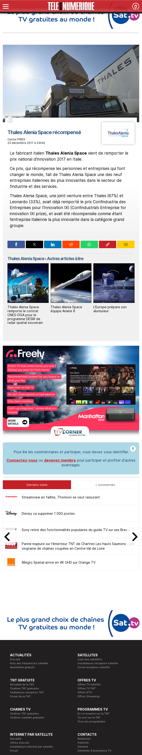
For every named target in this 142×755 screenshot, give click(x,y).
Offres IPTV (85, 617)
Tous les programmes (91, 646)
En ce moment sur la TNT (93, 638)
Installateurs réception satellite (98, 587)
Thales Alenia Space (25, 258)
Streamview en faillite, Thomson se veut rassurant (61, 422)
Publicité (83, 667)
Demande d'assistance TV (94, 675)
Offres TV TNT (86, 613)
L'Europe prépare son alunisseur (110, 309)
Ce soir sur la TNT (89, 642)
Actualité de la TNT (22, 609)
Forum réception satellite (94, 591)
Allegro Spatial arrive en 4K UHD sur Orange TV (58, 487)
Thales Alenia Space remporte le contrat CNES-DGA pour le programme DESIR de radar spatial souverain (25, 315)
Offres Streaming (88, 621)
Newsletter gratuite (22, 591)
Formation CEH (53, 692)
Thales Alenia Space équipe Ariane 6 (66, 309)
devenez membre (60, 385)
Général (83, 671)
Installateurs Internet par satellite (31, 671)
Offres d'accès (19, 667)
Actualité (15, 663)
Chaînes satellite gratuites (27, 642)
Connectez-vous (22, 385)
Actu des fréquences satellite (29, 587)
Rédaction (84, 663)
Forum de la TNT (20, 621)
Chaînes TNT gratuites (24, 613)
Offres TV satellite (89, 609)
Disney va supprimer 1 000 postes (48, 438)
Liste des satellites (90, 584)
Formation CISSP (54, 696)
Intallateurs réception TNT (27, 617)
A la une (15, 584)
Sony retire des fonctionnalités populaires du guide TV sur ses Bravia (76, 454)
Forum (14, 675)
